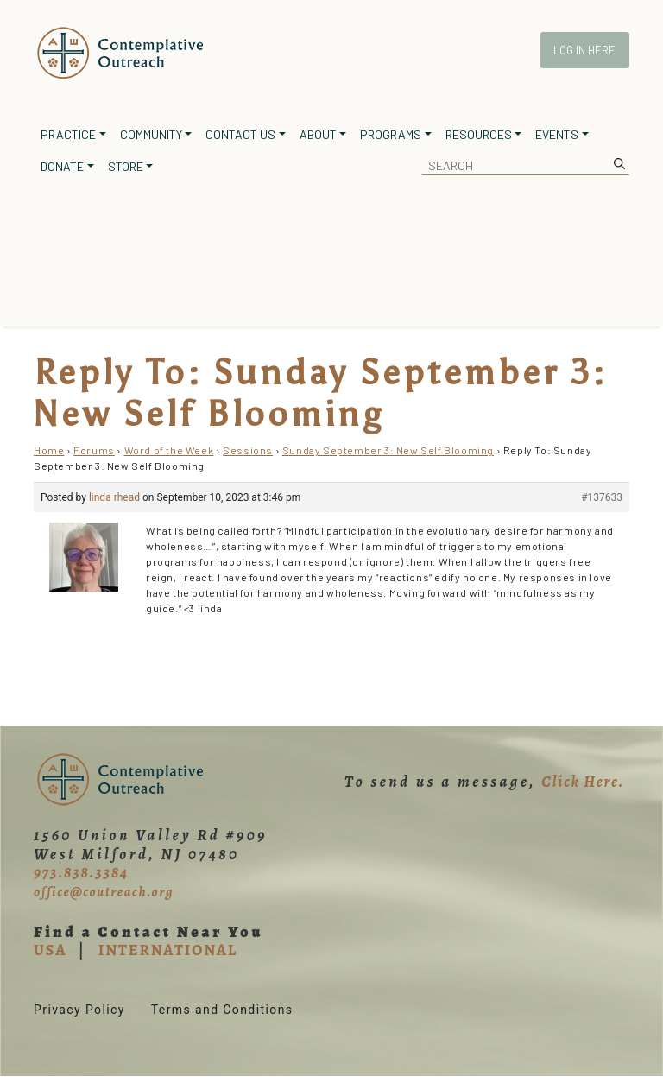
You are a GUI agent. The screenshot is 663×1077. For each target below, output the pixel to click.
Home (49, 450)
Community (151, 134)
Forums (94, 450)
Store (125, 166)
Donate (62, 166)
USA (50, 950)
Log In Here (584, 50)
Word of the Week (169, 450)
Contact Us (240, 134)
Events (556, 134)
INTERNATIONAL (167, 950)
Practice (68, 134)
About (318, 134)
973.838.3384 (81, 872)
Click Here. (582, 781)
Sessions (248, 450)
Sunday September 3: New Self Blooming (388, 450)
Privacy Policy (79, 1010)
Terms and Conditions (222, 1010)
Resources (478, 134)
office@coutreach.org (104, 892)
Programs (390, 134)
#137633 (601, 497)
